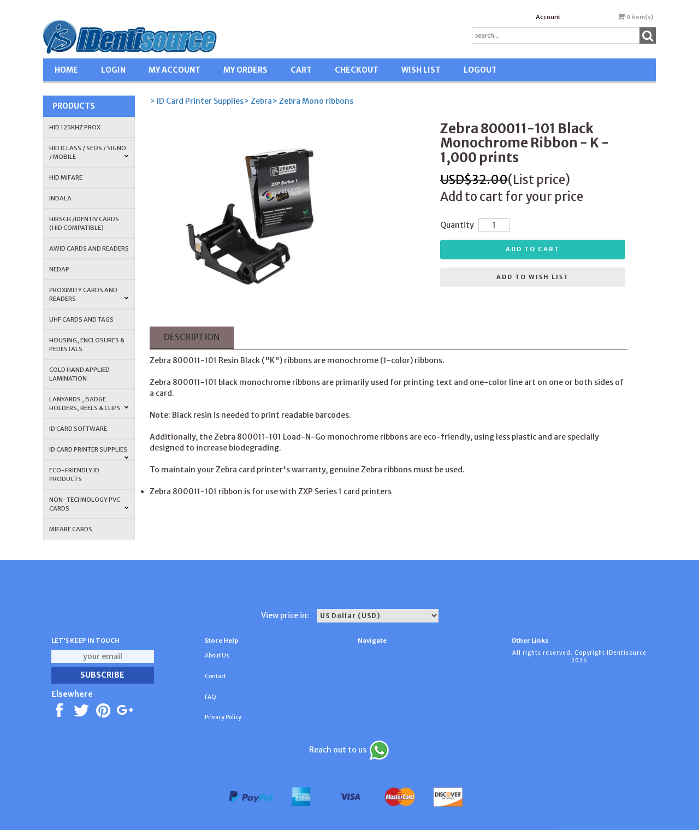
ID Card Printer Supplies (89, 453)
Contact (215, 676)
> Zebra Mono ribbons (312, 101)
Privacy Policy (223, 717)
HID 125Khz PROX (74, 127)
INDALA (60, 198)
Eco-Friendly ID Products (74, 474)
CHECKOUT (356, 70)
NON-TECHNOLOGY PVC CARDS (89, 504)
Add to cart (533, 249)
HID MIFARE (65, 177)
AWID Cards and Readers (89, 248)
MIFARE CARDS (70, 529)
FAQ (210, 697)
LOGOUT (480, 70)
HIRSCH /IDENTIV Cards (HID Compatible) (84, 223)
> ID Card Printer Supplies (197, 101)
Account (548, 17)
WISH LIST (421, 70)
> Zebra (258, 101)
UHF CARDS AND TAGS (81, 319)
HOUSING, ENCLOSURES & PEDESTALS (87, 344)
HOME (66, 70)
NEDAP (59, 269)
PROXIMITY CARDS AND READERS (89, 294)
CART (301, 70)
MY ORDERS (245, 70)
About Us (217, 655)
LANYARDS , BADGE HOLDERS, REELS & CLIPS (89, 403)
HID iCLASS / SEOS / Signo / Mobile (89, 152)
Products (73, 106)
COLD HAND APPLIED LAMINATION (79, 374)
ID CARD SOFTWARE (78, 428)
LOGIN (113, 70)
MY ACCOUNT (174, 70)
